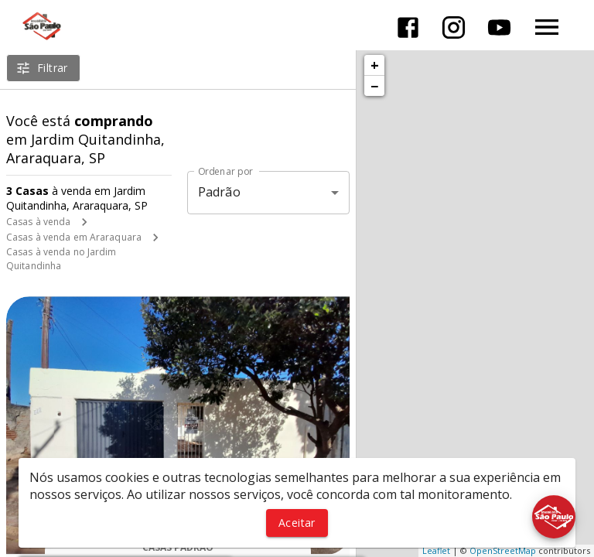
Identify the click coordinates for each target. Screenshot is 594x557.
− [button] (374, 86)
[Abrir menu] (547, 27)
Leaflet (436, 550)
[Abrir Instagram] (453, 27)
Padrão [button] (219, 191)
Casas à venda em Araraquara (74, 237)
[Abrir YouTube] (499, 27)
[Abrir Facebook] (408, 27)
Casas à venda (38, 221)
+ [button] (374, 65)
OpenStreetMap (502, 550)
